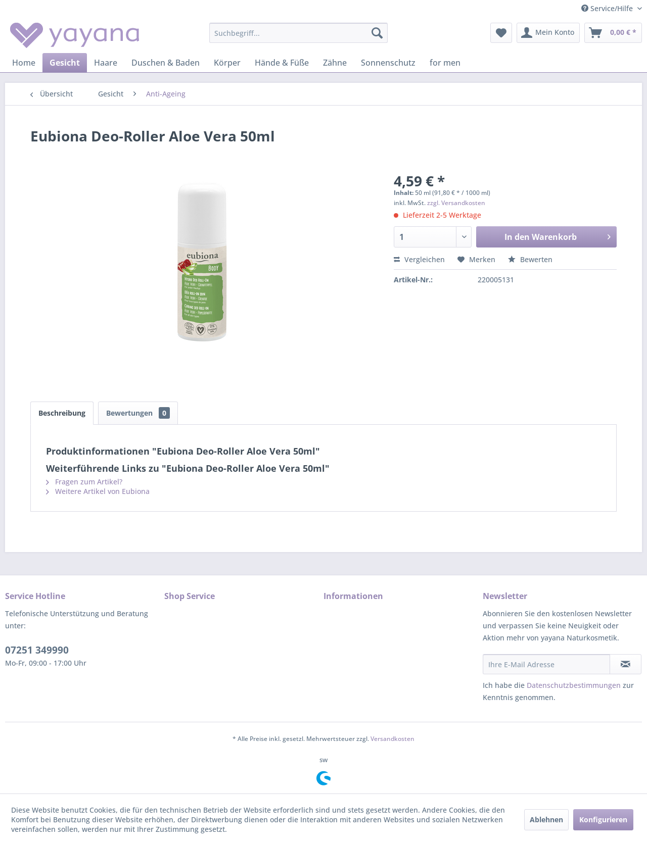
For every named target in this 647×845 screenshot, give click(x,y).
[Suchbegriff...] (298, 33)
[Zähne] (335, 62)
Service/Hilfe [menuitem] (608, 8)
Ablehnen (546, 819)
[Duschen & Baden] (165, 62)
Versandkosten (392, 738)
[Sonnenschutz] (388, 62)
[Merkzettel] (501, 33)
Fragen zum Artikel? (84, 481)
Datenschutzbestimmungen (574, 685)
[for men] (445, 62)
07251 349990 (37, 650)
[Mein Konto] (548, 33)
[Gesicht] (64, 62)
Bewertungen (138, 413)
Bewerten (530, 259)
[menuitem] (298, 33)
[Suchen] (377, 33)
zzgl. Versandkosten (456, 202)
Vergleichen (419, 259)
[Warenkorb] (613, 33)
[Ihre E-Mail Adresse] (546, 664)
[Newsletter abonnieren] (625, 664)
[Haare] (105, 62)
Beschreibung (61, 413)
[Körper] (227, 62)
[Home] (23, 62)
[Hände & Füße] (282, 62)
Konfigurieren (603, 819)
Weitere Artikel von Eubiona (98, 491)
